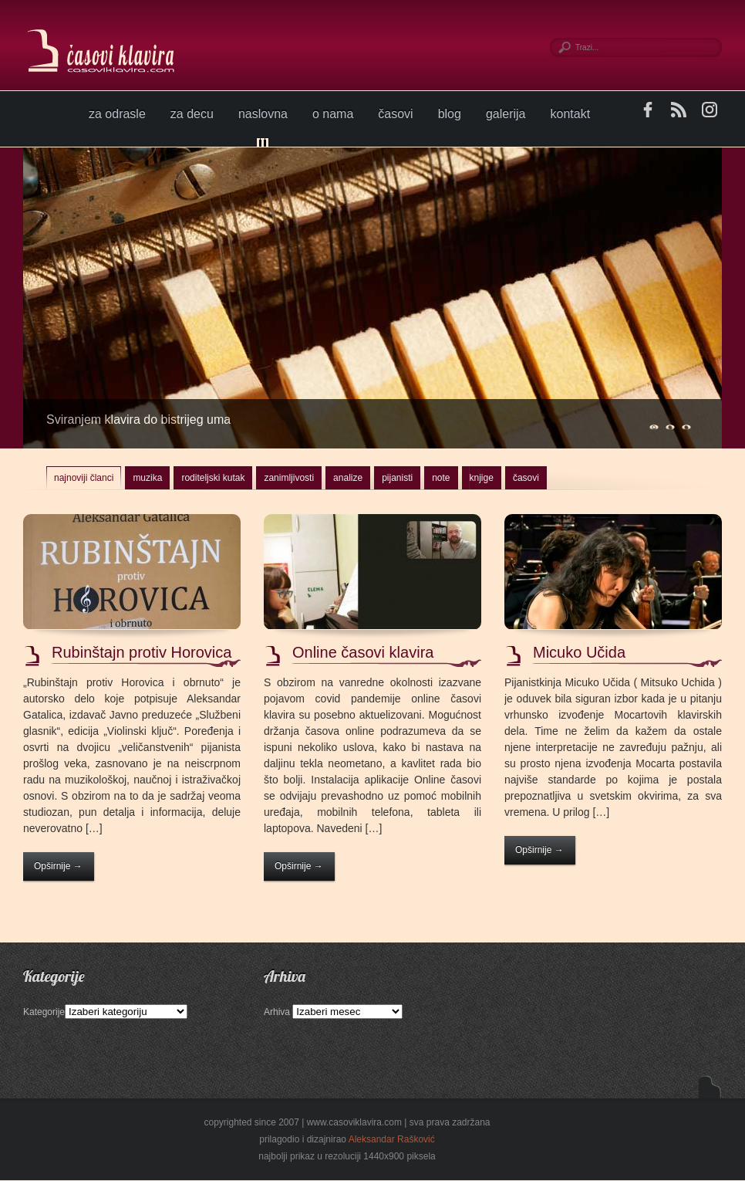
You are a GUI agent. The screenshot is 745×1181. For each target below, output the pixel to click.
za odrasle (117, 114)
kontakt (571, 114)
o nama (332, 114)
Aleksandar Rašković (392, 1139)
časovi (395, 114)
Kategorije (44, 1012)
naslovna (263, 114)
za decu (192, 114)
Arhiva (277, 1012)
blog (449, 114)
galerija (506, 114)
